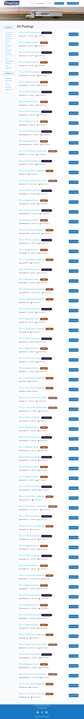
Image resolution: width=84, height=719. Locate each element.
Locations (8, 27)
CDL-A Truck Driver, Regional (31, 170)
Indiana (8, 39)
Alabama (8, 32)
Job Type (8, 73)
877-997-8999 (42, 708)
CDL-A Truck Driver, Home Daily (33, 151)
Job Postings (40, 3)
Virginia (8, 68)
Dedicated (9, 78)
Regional (9, 90)
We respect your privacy (42, 716)
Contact (49, 3)
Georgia (9, 34)
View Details (73, 34)
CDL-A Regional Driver (29, 42)
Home (32, 3)
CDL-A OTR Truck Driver (29, 32)
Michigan (8, 46)
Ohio (8, 52)
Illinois (8, 37)
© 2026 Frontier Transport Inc (42, 705)
